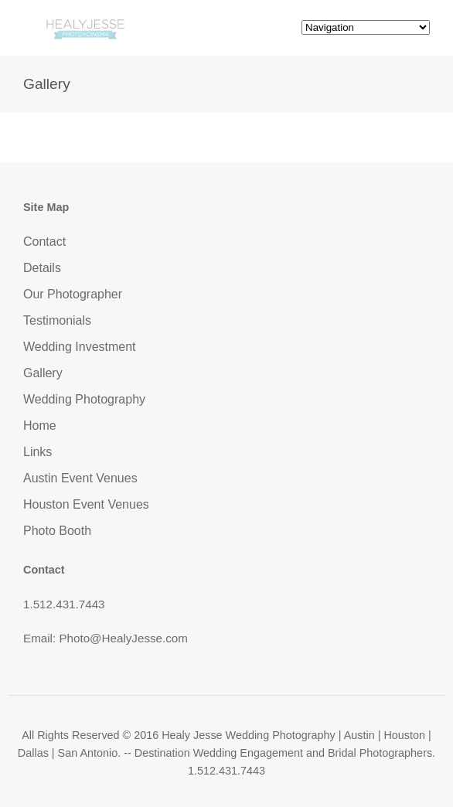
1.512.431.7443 (64, 604)
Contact (44, 241)
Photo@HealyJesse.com (123, 638)
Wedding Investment (79, 346)
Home (39, 425)
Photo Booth (57, 530)
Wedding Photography (84, 399)
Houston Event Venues (86, 504)
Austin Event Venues (80, 478)
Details (42, 267)
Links (37, 451)
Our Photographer (72, 294)
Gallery (43, 373)
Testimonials (57, 320)
